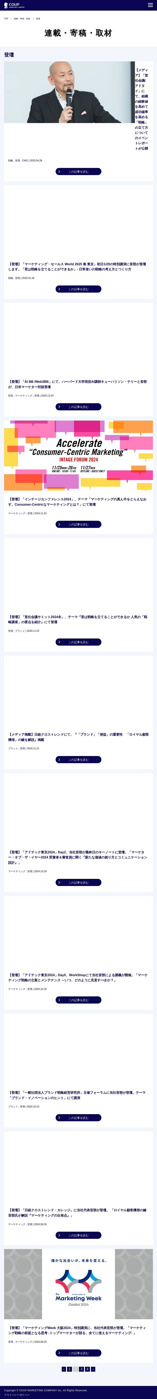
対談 (10, 395)
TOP (6, 19)
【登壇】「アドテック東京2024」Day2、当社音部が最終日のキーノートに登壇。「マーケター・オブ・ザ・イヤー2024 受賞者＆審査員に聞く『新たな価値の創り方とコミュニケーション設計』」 (77, 857)
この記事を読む (78, 171)
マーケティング (23, 395)
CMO (25, 160)
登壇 (17, 160)
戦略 (10, 160)
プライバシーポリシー (17, 1394)
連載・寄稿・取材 (22, 19)
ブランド (20, 631)
